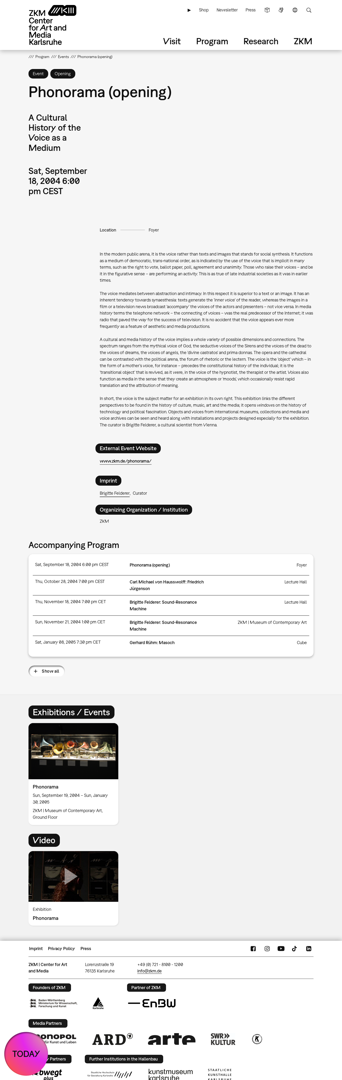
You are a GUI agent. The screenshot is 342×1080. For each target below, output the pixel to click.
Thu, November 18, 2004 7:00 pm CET (70, 601)
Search (309, 10)
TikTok (295, 948)
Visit (172, 41)
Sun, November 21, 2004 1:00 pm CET (70, 621)
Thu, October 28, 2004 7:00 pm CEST (70, 581)
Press (251, 9)
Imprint (36, 948)
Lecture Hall (296, 581)
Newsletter (227, 9)
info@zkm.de (149, 970)
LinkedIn (309, 948)
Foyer (154, 229)
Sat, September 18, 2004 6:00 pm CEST (72, 564)
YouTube (281, 948)
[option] (75, 774)
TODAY (26, 1054)
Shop (204, 9)
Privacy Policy (61, 948)
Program (212, 41)
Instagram (267, 948)
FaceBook (253, 948)
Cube (302, 642)
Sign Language (281, 10)
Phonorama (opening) (150, 564)
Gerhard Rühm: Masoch (152, 642)
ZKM (303, 41)
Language (295, 10)
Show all (50, 671)
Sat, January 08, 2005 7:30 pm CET (68, 642)
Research (261, 41)
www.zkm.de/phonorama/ (126, 461)
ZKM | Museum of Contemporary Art (272, 622)
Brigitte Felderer (115, 493)
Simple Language (267, 10)
